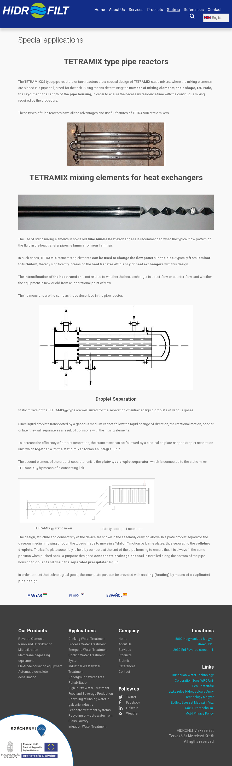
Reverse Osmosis (31, 639)
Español (116, 595)
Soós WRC (199, 680)
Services (136, 9)
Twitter (131, 697)
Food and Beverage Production (90, 693)
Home (100, 9)
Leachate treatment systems (89, 710)
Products (155, 9)
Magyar (37, 595)
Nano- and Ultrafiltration (35, 644)
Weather (132, 713)
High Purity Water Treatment (88, 688)
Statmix (173, 9)
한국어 (77, 595)
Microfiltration (28, 650)
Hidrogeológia (195, 691)
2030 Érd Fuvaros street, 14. (193, 650)
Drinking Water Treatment (87, 639)
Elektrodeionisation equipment (40, 666)
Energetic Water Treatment (88, 650)
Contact (215, 9)
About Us (117, 9)
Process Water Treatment (87, 644)
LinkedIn (132, 708)
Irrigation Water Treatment (87, 726)
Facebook (133, 702)
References (194, 9)
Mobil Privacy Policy (199, 713)
